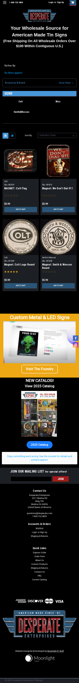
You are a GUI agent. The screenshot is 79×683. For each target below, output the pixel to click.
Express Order (39, 552)
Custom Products (39, 564)
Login (51, 2)
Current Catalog (39, 579)
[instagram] (75, 345)
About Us (39, 560)
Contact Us (39, 572)
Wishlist (39, 528)
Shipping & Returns (39, 536)
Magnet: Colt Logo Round (19, 264)
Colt (5, 181)
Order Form (39, 556)
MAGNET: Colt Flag (15, 188)
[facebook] (75, 338)
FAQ (39, 576)
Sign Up (60, 2)
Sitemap (38, 680)
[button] (39, 83)
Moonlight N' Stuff (55, 651)
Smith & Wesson (49, 257)
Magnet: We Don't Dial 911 (57, 188)
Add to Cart (20, 209)
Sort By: (28, 135)
